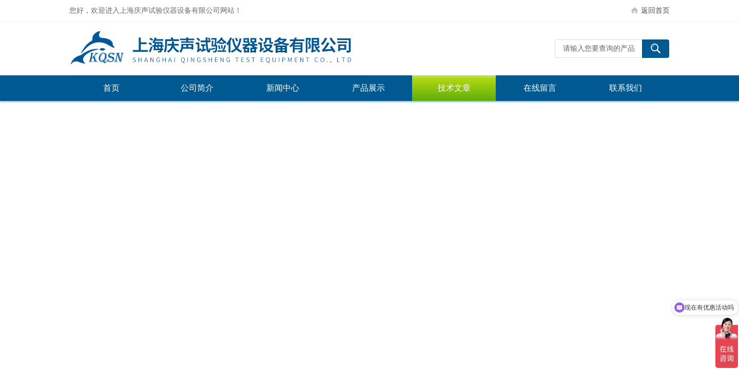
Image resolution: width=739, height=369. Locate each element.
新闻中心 (282, 88)
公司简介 (197, 88)
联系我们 (625, 88)
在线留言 (539, 88)
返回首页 (655, 10)
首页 (111, 88)
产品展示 (368, 88)
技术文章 (454, 88)
